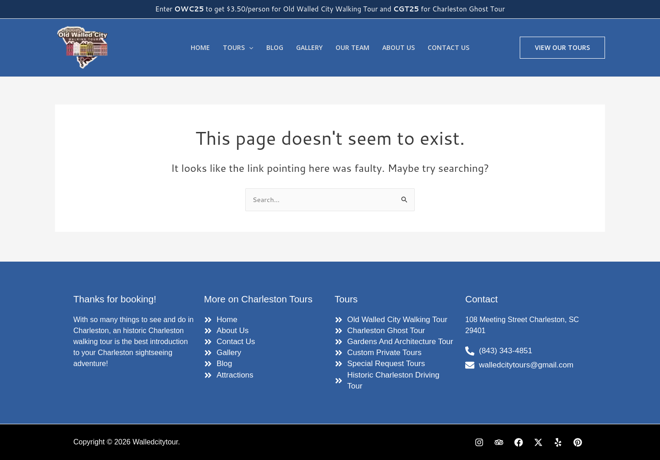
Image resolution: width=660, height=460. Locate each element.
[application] (249, 47)
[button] (562, 48)
